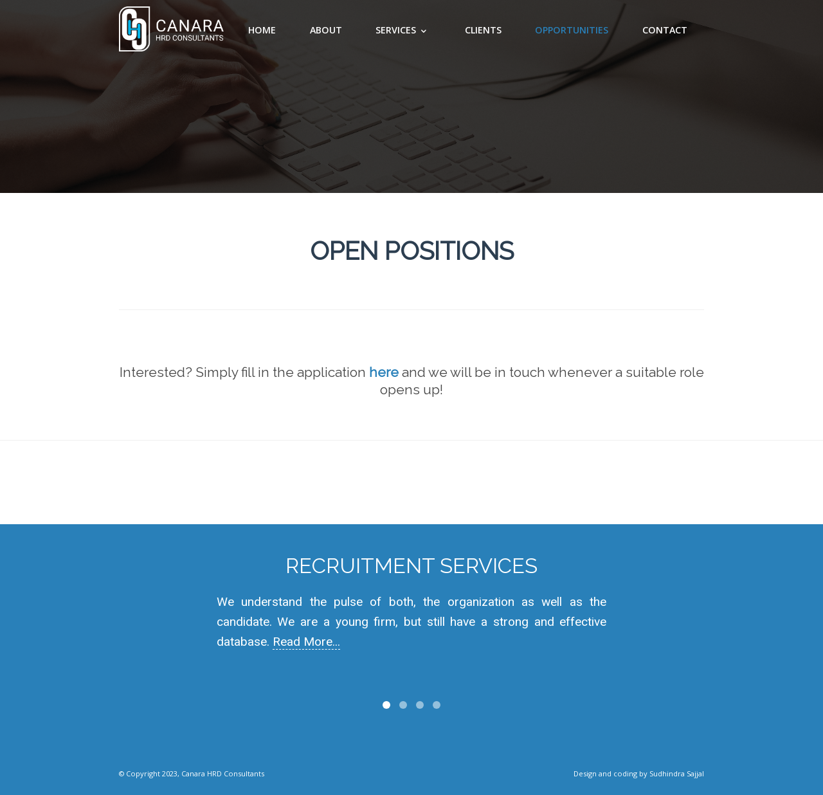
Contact (664, 30)
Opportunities (571, 30)
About (326, 30)
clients (483, 30)
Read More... (306, 641)
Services (395, 30)
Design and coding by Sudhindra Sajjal (639, 773)
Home (262, 30)
